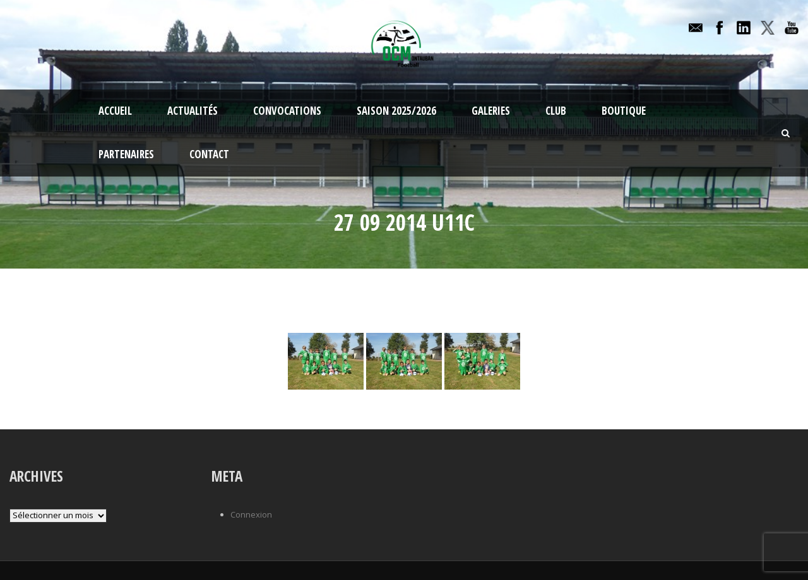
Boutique (624, 110)
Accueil (115, 110)
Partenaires (126, 154)
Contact (209, 154)
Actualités (192, 110)
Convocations (287, 110)
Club (555, 110)
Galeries (491, 110)
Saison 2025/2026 (396, 110)
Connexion (251, 514)
